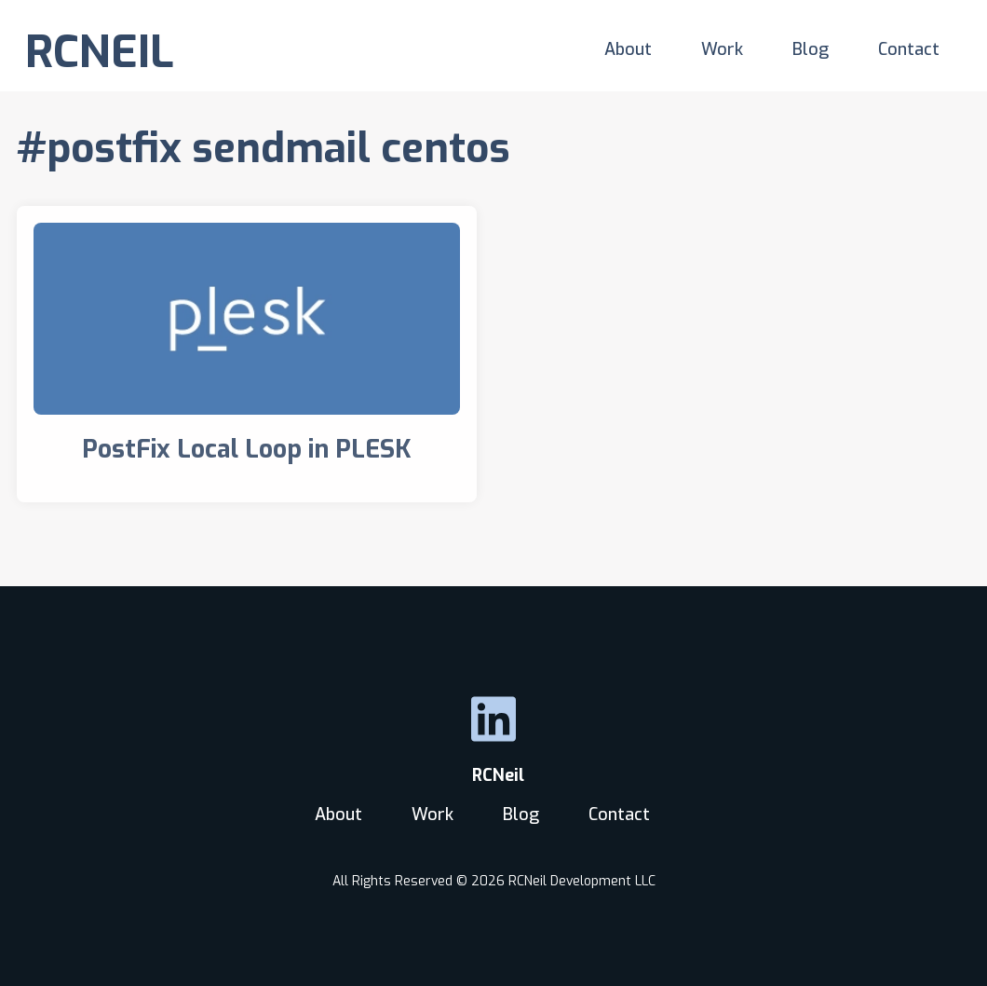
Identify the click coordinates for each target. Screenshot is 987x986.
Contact (909, 49)
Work (722, 49)
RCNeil (493, 775)
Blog (810, 49)
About (628, 49)
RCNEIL (99, 52)
